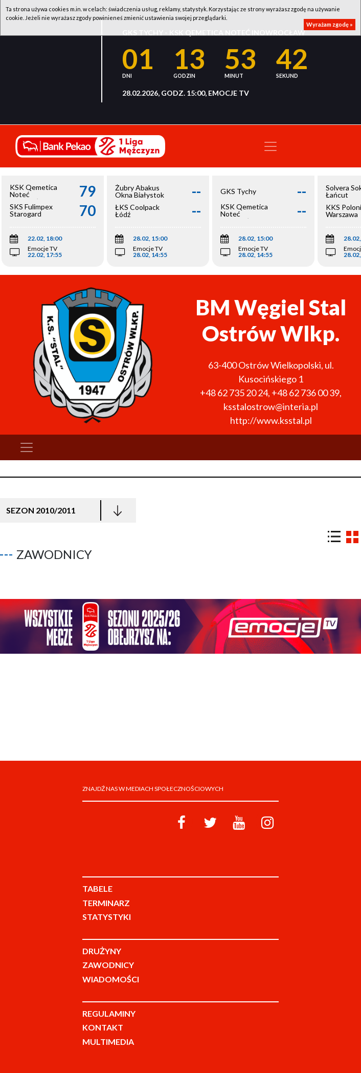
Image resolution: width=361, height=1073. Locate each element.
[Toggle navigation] (270, 146)
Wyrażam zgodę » (329, 24)
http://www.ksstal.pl (271, 420)
